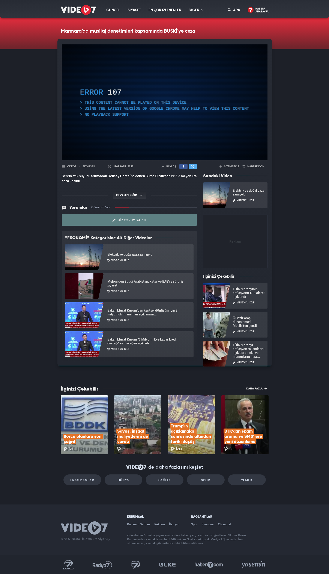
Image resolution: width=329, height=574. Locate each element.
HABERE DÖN (253, 166)
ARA (234, 10)
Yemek (246, 480)
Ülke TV (167, 564)
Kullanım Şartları (138, 524)
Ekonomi (208, 524)
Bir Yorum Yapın (129, 220)
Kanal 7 (68, 564)
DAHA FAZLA (256, 388)
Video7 (71, 166)
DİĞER (196, 10)
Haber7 (209, 564)
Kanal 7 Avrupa (135, 564)
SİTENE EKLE (229, 166)
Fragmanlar (82, 480)
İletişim (174, 524)
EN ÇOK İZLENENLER (165, 10)
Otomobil (224, 524)
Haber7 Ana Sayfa (258, 10)
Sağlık (164, 480)
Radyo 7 (102, 564)
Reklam (159, 524)
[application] (164, 102)
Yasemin (254, 564)
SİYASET (134, 10)
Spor (205, 480)
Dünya (123, 480)
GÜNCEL (113, 10)
